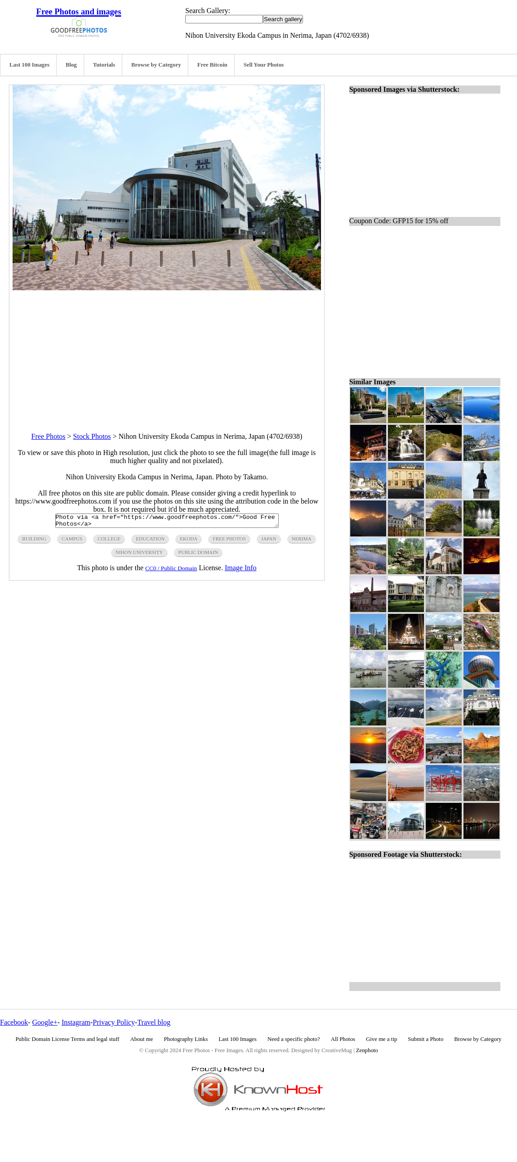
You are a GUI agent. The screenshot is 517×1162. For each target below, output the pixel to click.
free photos (229, 541)
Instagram (76, 1022)
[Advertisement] (166, 353)
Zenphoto (367, 1050)
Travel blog (153, 1022)
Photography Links (186, 1039)
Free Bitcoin (212, 65)
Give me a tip (381, 1039)
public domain (198, 555)
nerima (302, 541)
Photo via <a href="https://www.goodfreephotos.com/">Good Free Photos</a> (167, 522)
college (109, 541)
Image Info (241, 570)
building (34, 541)
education (150, 541)
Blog (71, 65)
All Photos (343, 1039)
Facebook (14, 1022)
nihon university (139, 555)
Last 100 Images (29, 65)
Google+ (45, 1022)
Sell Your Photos (264, 65)
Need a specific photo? (293, 1039)
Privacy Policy (114, 1022)
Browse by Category (156, 65)
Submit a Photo (425, 1039)
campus (72, 541)
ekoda (188, 541)
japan (268, 541)
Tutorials (104, 65)
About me (141, 1039)
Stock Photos (92, 436)
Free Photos (48, 436)
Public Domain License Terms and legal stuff (68, 1039)
